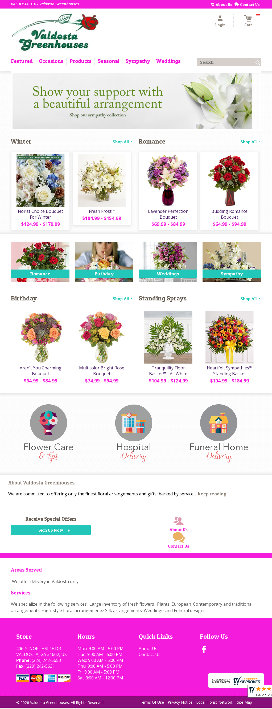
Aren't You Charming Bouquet (40, 372)
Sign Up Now (50, 531)
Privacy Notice (180, 703)
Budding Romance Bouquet (229, 215)
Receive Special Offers (50, 520)
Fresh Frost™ (101, 212)
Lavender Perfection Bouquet (168, 215)
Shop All (123, 141)
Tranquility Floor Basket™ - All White (168, 372)
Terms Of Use (152, 703)
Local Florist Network (214, 703)
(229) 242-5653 (46, 662)
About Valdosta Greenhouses (41, 484)
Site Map (244, 703)
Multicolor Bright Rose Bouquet (101, 372)
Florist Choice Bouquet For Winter (40, 215)
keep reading (212, 495)
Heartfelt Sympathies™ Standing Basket (229, 372)
